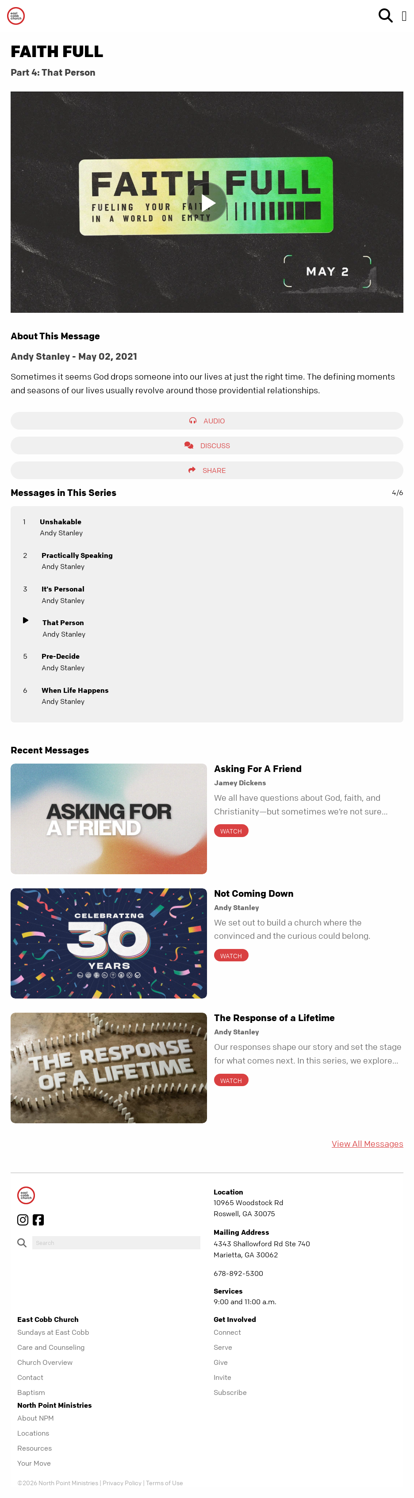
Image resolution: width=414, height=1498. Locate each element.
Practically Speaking (77, 555)
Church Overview (45, 1362)
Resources (34, 1448)
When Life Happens (75, 690)
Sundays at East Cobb (53, 1332)
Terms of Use (164, 1482)
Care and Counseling (51, 1347)
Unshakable (60, 521)
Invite (222, 1377)
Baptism (31, 1392)
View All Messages (367, 1144)
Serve (223, 1347)
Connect (227, 1332)
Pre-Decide (61, 656)
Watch (231, 831)
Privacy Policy (122, 1482)
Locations (33, 1433)
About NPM (35, 1417)
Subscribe (230, 1392)
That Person (63, 622)
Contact (30, 1377)
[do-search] (116, 1242)
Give (221, 1362)
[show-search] (382, 16)
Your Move (34, 1463)
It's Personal (63, 588)
